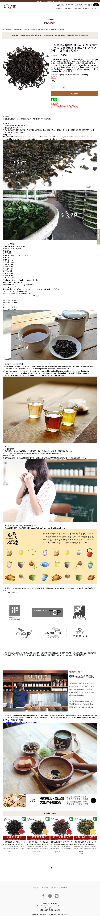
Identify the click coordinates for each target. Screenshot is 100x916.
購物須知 (35, 886)
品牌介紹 (59, 9)
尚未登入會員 (98, 238)
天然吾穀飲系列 (47, 35)
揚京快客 (42, 913)
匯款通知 (79, 5)
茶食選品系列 (83, 35)
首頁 (3, 29)
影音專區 (86, 9)
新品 (13, 35)
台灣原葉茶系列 (72, 35)
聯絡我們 (65, 886)
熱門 (17, 35)
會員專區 (60, 5)
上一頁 (50, 866)
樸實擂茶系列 (36, 35)
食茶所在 (95, 9)
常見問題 (45, 886)
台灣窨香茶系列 (59, 35)
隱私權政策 (54, 886)
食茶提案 (77, 9)
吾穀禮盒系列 (25, 35)
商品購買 (68, 9)
